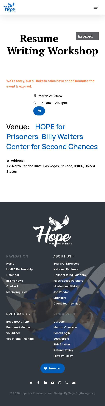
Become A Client (17, 321)
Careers (59, 321)
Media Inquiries (16, 292)
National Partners (65, 269)
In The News (14, 280)
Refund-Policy (63, 350)
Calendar (12, 275)
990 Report (61, 338)
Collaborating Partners (69, 275)
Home (10, 263)
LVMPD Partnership (19, 269)
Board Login (61, 333)
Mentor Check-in (65, 327)
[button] (96, 7)
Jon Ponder (61, 292)
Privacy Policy (63, 356)
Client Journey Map (66, 303)
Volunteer (13, 333)
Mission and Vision (65, 286)
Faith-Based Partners (68, 280)
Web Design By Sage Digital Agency (71, 393)
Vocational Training (20, 338)
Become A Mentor (18, 327)
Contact (12, 286)
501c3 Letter (61, 344)
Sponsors (59, 298)
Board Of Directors (66, 263)
